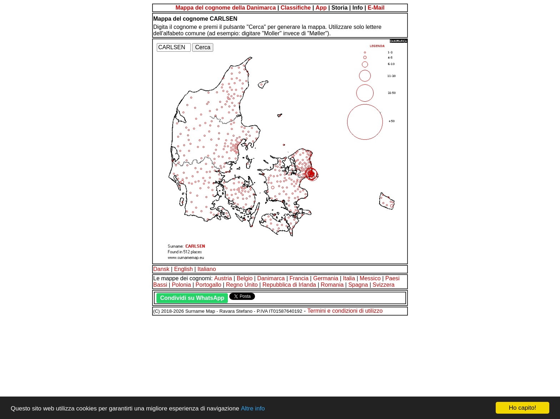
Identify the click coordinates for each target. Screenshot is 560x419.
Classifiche (296, 8)
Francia (299, 278)
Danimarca (271, 278)
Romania (332, 285)
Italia (349, 278)
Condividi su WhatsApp (192, 298)
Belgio (244, 278)
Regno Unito (242, 285)
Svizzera (383, 285)
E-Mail (376, 8)
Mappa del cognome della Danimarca (225, 8)
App (321, 8)
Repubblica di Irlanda (289, 285)
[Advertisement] (217, 366)
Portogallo (208, 285)
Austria (223, 278)
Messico (370, 278)
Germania (325, 278)
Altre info (253, 408)
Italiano (207, 269)
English (183, 269)
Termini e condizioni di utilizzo (345, 311)
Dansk (161, 269)
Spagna (358, 285)
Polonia (181, 285)
